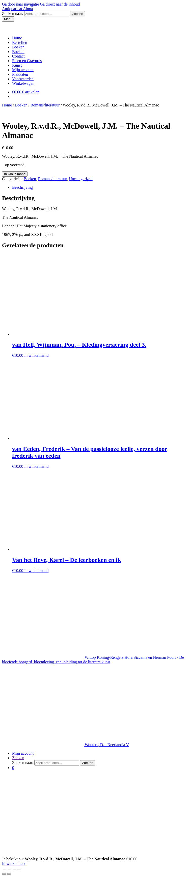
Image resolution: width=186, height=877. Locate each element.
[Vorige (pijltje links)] (4, 874)
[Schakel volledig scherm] (14, 869)
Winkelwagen (23, 83)
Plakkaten (20, 74)
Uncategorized (81, 179)
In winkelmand (14, 174)
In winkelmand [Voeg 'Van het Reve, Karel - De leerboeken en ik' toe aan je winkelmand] (36, 570)
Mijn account (149, 27)
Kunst (58, 27)
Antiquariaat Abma (17, 9)
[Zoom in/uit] (19, 869)
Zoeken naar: (12, 13)
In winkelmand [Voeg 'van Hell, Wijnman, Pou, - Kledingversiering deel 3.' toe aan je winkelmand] (36, 355)
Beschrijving (22, 187)
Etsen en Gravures (36, 27)
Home (17, 38)
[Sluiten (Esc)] (4, 869)
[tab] (98, 187)
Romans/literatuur (45, 105)
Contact (129, 27)
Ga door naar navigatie (20, 4)
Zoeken (77, 14)
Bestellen (19, 42)
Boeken (11, 27)
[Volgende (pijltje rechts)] (9, 874)
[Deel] (9, 869)
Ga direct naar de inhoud (60, 4)
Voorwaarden (109, 27)
